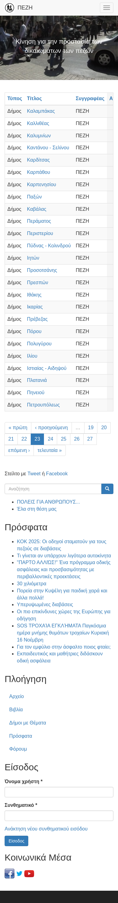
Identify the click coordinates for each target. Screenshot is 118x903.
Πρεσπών (37, 282)
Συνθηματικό (21, 805)
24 (50, 439)
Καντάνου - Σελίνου (48, 147)
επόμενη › (19, 450)
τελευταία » (49, 450)
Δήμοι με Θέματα (27, 722)
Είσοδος (16, 840)
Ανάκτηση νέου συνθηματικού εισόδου (46, 828)
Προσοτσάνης (42, 270)
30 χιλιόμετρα (31, 583)
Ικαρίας (35, 306)
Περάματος (39, 221)
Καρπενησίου (41, 184)
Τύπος (14, 98)
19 (91, 427)
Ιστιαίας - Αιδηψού (46, 368)
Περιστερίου (40, 233)
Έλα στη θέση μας (37, 509)
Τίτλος (34, 98)
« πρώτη (18, 427)
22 (24, 439)
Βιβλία (16, 709)
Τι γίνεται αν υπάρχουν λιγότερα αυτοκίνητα (64, 555)
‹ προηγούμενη (51, 427)
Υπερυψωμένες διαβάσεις (45, 604)
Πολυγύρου (39, 343)
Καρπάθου (38, 172)
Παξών (34, 196)
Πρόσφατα (20, 736)
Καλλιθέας (38, 123)
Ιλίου (32, 356)
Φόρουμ (18, 749)
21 (11, 439)
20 (104, 427)
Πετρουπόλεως (43, 404)
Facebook (57, 473)
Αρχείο (16, 696)
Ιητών (33, 258)
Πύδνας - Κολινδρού (49, 245)
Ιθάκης (34, 294)
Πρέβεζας (37, 319)
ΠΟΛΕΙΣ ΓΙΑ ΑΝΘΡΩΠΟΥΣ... (48, 502)
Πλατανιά (37, 380)
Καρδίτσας (38, 160)
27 (90, 439)
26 (77, 439)
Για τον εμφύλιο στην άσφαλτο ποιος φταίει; (64, 647)
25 (63, 439)
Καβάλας (36, 209)
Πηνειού (36, 392)
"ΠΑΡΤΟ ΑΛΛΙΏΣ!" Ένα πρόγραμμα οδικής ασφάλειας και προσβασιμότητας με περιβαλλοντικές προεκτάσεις (64, 569)
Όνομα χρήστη (23, 781)
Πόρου (34, 331)
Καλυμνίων (39, 135)
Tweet (34, 473)
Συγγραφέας (90, 98)
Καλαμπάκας (41, 111)
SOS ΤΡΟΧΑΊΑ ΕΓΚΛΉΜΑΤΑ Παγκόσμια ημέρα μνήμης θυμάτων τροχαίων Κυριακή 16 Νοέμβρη (63, 632)
